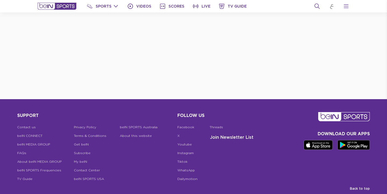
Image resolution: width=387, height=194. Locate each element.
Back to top (360, 188)
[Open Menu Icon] (346, 6)
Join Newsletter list (231, 137)
